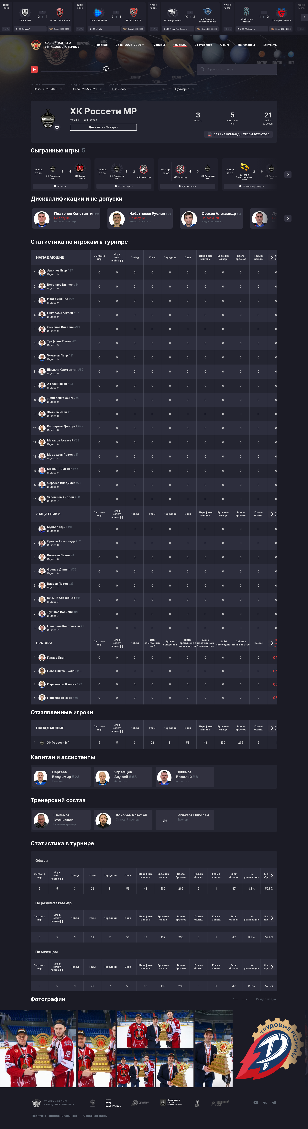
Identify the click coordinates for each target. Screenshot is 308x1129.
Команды (180, 44)
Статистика (203, 44)
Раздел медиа (266, 999)
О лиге (225, 44)
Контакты (270, 44)
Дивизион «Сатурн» (103, 127)
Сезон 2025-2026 (130, 44)
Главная (101, 44)
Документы (246, 44)
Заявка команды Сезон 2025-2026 (238, 134)
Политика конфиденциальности (55, 1115)
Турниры (158, 44)
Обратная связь (95, 1115)
